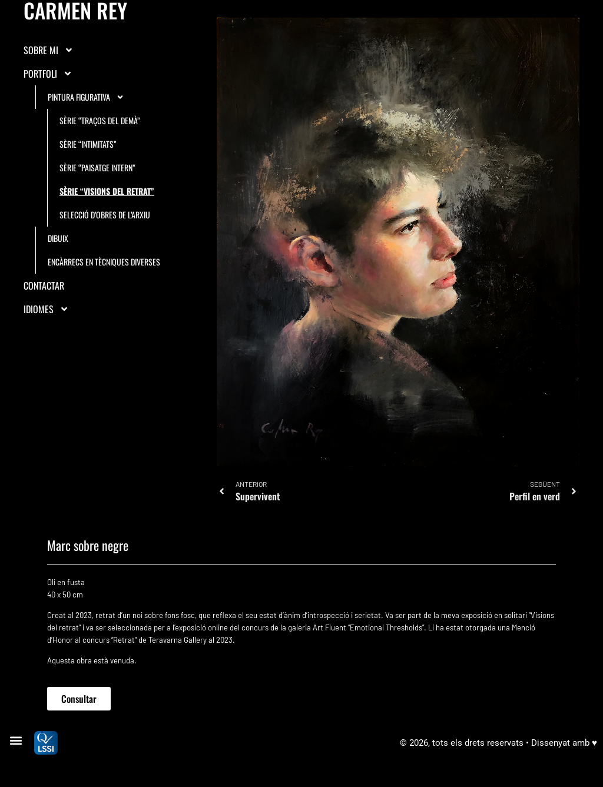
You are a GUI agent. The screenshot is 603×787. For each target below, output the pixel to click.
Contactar (44, 285)
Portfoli (48, 73)
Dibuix (58, 238)
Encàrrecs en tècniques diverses (104, 261)
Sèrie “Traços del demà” (99, 120)
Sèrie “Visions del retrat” (106, 191)
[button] (15, 741)
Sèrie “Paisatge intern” (97, 167)
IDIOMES (46, 309)
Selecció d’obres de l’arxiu (104, 214)
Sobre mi (49, 50)
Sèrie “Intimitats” (88, 144)
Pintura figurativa (86, 97)
